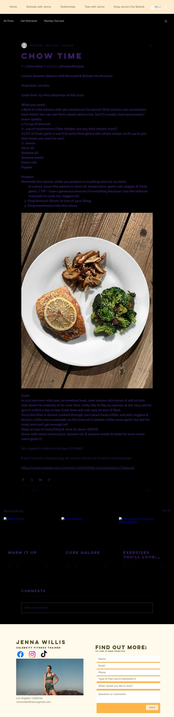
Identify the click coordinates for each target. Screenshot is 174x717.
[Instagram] (32, 654)
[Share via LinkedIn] (40, 479)
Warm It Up (22, 552)
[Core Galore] (87, 531)
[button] (166, 21)
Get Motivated (29, 20)
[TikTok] (153, 8)
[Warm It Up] (29, 531)
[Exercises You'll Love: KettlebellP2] (144, 531)
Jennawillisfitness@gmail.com (33, 701)
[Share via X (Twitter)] (31, 479)
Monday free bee (54, 20)
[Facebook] (20, 654)
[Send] (152, 707)
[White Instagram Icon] (159, 8)
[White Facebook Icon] (166, 8)
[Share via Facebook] (23, 479)
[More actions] (150, 45)
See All (166, 510)
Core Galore (83, 552)
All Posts (9, 20)
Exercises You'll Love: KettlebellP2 (141, 554)
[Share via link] (49, 479)
